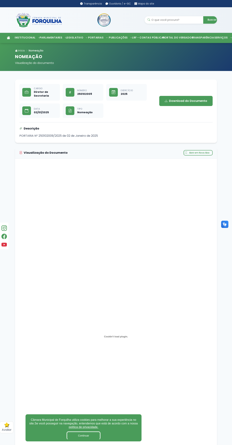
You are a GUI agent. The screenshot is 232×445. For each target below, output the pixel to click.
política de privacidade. (83, 427)
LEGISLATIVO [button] (75, 37)
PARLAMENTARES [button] (51, 37)
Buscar (212, 19)
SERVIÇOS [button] (222, 37)
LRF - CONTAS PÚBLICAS (145, 37)
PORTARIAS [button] (96, 37)
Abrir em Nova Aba (197, 152)
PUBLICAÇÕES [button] (118, 37)
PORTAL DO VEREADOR (175, 37)
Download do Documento (186, 101)
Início (20, 50)
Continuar (83, 435)
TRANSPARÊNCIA (201, 37)
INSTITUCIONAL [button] (25, 37)
